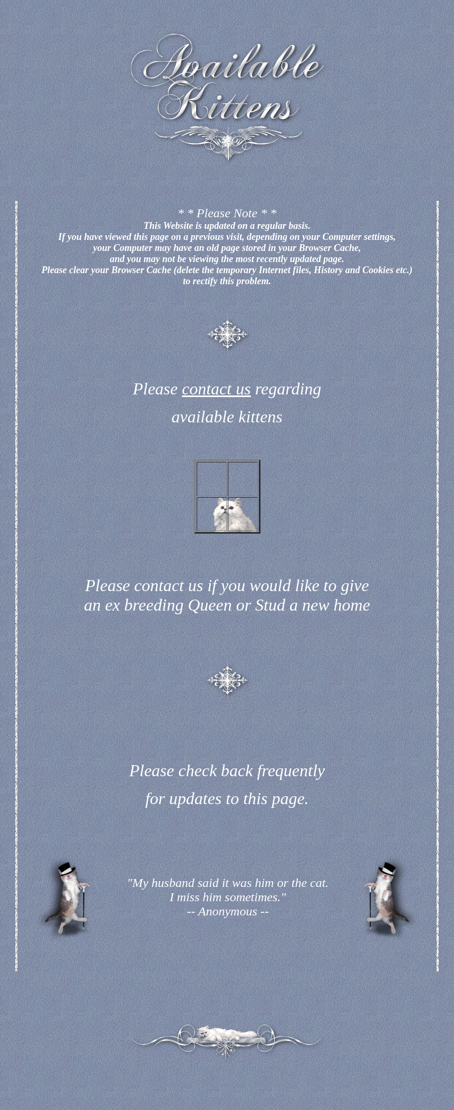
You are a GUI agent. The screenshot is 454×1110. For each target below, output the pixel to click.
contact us (216, 388)
